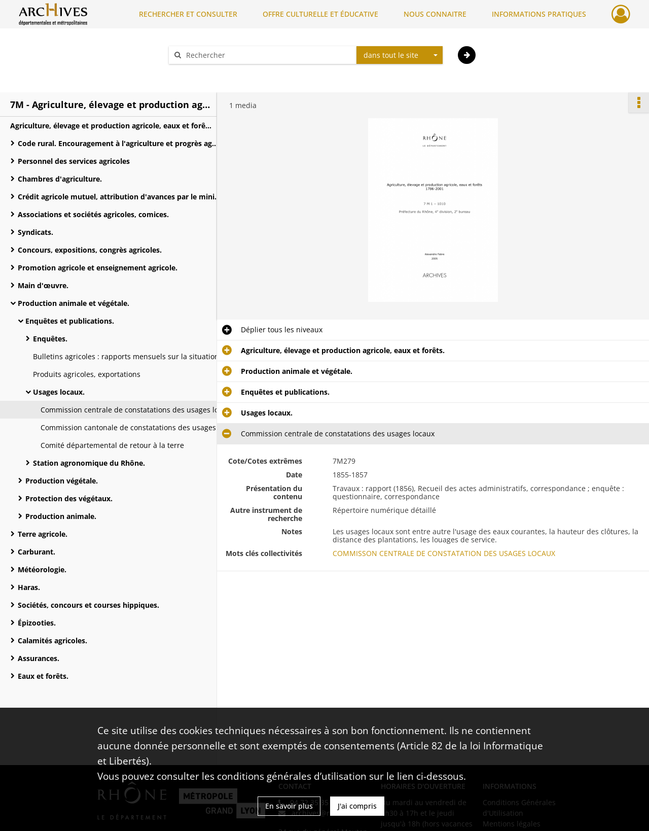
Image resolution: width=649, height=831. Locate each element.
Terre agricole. (42, 534)
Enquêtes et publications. (69, 321)
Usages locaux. (59, 392)
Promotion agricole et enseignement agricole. (97, 267)
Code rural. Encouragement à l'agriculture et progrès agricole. (119, 143)
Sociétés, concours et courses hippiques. (88, 605)
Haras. (29, 587)
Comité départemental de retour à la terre (112, 445)
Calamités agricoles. (52, 640)
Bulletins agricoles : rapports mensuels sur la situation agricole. (134, 356)
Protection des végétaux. (69, 498)
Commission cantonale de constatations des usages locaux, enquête (142, 427)
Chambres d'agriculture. (60, 179)
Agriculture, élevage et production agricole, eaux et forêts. (111, 125)
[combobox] (399, 55)
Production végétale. (61, 481)
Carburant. (36, 552)
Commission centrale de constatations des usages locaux (137, 409)
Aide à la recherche (208, 72)
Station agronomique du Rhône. (89, 463)
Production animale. (60, 516)
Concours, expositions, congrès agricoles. (90, 250)
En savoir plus (289, 806)
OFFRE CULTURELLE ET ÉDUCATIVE (320, 14)
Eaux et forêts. (43, 676)
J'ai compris (357, 806)
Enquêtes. (50, 338)
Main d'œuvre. (43, 285)
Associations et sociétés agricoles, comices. (93, 214)
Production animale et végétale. (73, 303)
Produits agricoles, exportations (86, 374)
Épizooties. (37, 623)
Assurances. (38, 658)
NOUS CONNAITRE (435, 14)
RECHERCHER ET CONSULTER (188, 14)
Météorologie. (42, 569)
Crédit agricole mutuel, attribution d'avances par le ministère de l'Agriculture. (119, 196)
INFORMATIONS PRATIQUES (539, 14)
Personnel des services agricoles (74, 161)
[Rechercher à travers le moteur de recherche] (267, 55)
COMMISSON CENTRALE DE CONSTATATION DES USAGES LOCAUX (444, 553)
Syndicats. (35, 232)
